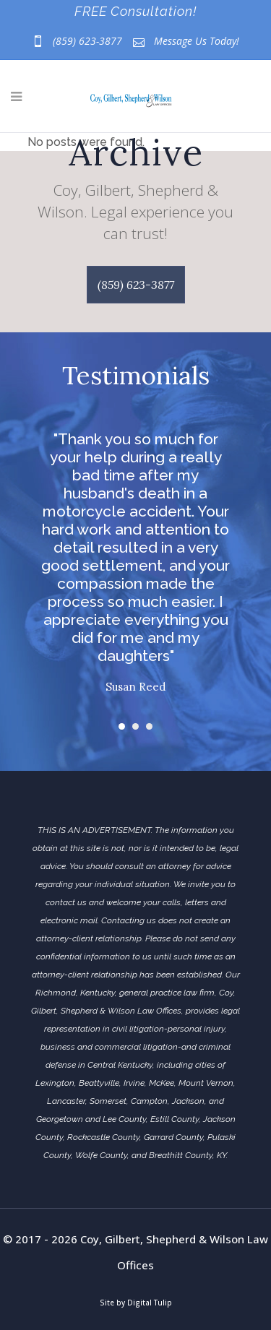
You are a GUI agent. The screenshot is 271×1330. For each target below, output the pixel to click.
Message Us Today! (196, 41)
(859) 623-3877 (87, 41)
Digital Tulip (149, 1302)
